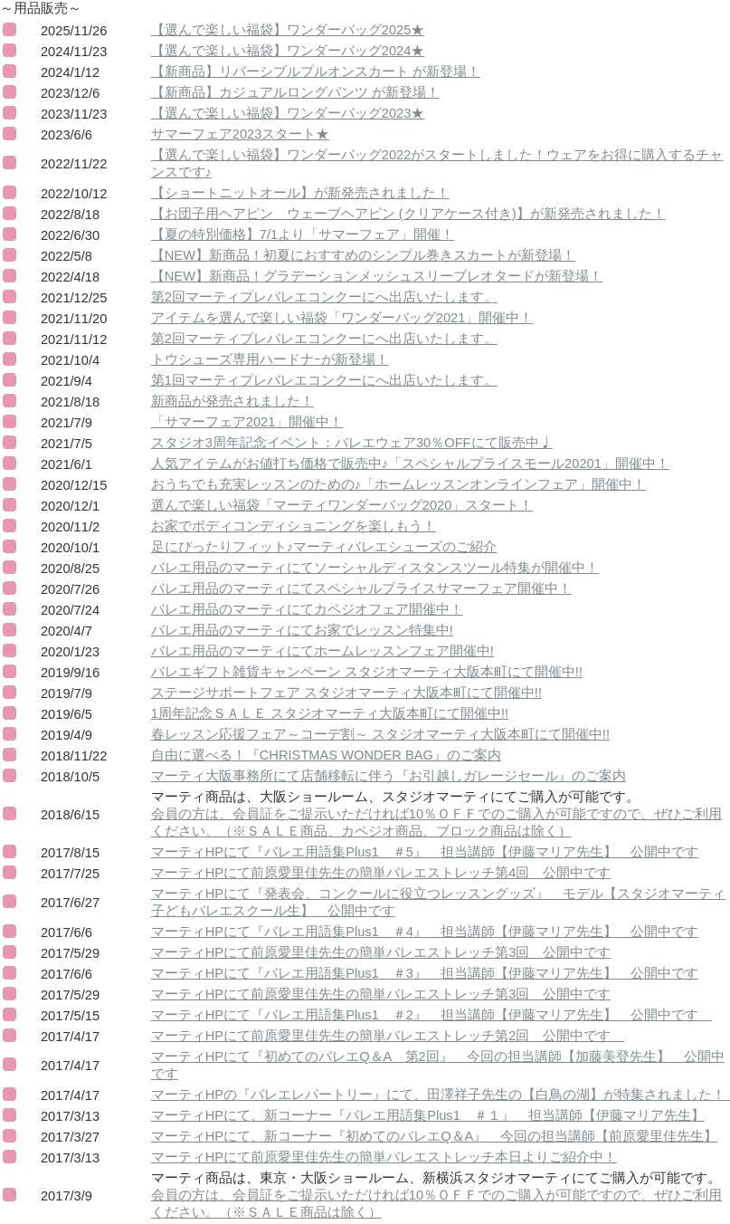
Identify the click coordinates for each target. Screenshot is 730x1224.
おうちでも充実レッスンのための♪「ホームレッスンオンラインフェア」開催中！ (398, 484)
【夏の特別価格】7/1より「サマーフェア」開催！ (302, 234)
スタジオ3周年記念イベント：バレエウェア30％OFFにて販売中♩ (352, 442)
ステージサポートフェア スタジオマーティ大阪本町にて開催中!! (346, 692)
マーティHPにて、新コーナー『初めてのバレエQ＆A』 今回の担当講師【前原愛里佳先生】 (434, 1136)
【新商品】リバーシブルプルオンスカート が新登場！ (315, 71)
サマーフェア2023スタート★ (240, 134)
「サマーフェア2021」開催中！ (247, 422)
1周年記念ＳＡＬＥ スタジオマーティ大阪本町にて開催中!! (329, 713)
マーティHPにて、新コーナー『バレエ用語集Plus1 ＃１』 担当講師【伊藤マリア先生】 (428, 1115)
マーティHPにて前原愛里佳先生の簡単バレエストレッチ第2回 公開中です (388, 1035)
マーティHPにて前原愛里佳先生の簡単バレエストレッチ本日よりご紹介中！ (384, 1157)
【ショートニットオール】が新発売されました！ (300, 193)
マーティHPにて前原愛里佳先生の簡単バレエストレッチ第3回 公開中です (381, 952)
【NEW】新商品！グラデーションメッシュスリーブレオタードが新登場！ (376, 276)
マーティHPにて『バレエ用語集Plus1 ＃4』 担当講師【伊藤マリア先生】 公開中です (424, 931)
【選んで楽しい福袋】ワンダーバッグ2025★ (288, 30)
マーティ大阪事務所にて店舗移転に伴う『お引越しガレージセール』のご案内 (388, 776)
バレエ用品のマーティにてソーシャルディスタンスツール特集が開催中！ (375, 567)
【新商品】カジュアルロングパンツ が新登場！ (295, 92)
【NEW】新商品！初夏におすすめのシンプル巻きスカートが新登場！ (363, 255)
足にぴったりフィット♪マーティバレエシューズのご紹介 (324, 547)
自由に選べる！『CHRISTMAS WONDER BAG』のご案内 (326, 755)
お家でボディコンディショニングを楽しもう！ (293, 526)
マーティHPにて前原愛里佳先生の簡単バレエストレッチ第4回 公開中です (381, 872)
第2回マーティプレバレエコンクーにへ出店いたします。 (324, 297)
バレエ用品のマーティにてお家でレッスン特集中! (302, 630)
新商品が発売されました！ (232, 401)
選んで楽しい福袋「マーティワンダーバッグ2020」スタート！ (342, 505)
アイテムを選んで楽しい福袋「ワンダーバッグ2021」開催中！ (342, 318)
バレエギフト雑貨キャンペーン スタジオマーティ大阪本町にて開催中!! (367, 672)
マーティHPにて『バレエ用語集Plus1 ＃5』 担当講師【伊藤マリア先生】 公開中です (424, 852)
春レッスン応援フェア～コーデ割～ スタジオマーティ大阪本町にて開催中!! (380, 734)
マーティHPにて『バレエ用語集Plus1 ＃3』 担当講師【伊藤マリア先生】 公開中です (424, 973)
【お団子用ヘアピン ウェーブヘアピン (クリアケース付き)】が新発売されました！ (408, 213)
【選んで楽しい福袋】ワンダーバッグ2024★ (288, 50)
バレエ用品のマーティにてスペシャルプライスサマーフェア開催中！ (361, 588)
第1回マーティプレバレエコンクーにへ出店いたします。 (324, 380)
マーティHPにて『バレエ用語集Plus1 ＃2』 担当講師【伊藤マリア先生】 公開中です (431, 1015)
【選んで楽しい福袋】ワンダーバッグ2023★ (288, 113)
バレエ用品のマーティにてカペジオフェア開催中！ (307, 609)
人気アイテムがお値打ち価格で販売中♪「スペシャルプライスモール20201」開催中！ (410, 463)
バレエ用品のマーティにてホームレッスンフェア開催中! (322, 651)
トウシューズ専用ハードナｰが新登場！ (270, 359)
